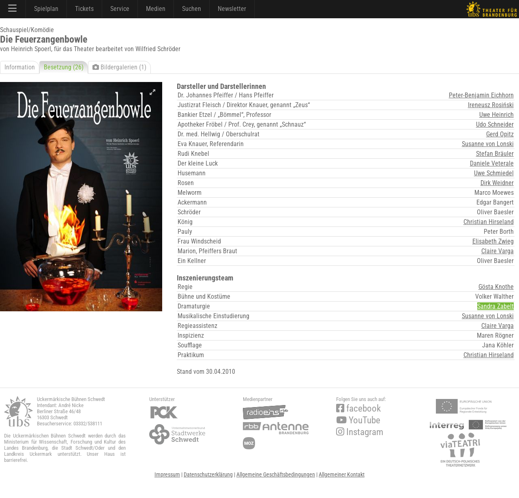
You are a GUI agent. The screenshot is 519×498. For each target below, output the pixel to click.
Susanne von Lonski (488, 144)
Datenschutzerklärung (208, 474)
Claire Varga (497, 251)
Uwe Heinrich (496, 115)
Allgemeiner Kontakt (342, 474)
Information (19, 67)
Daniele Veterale (492, 163)
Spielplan (46, 9)
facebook (358, 408)
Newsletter (232, 9)
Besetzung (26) (64, 67)
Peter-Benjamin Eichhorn (481, 95)
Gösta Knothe (496, 287)
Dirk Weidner (497, 183)
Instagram (359, 432)
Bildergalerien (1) (119, 67)
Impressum (167, 474)
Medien (155, 9)
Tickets (84, 9)
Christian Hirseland (488, 222)
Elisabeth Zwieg (493, 241)
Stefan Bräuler (495, 153)
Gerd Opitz (500, 134)
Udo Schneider (495, 124)
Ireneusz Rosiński (491, 105)
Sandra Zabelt (495, 306)
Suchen (191, 9)
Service (119, 9)
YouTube (358, 420)
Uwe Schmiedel (494, 173)
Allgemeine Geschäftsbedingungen (275, 474)
